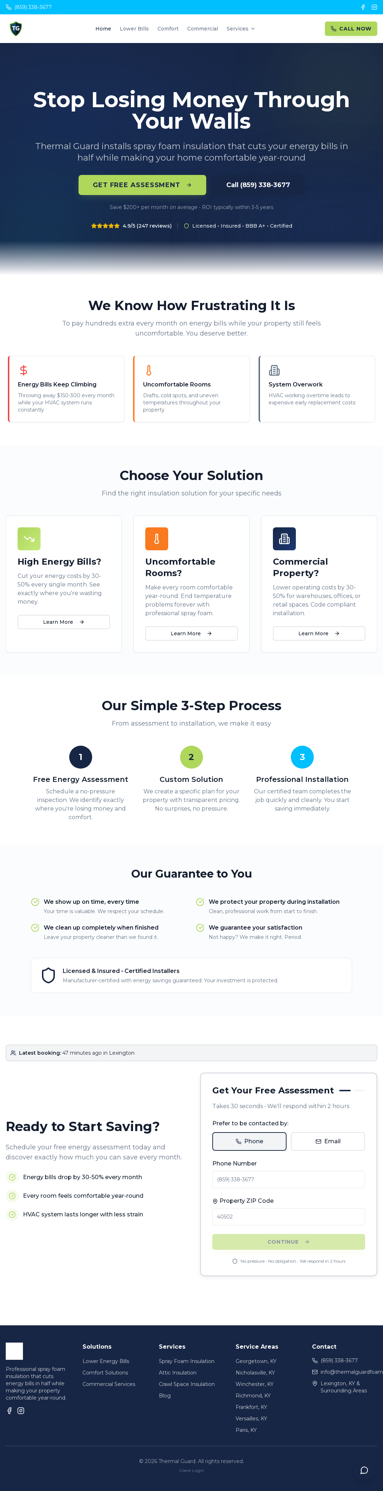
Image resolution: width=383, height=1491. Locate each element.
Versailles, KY (251, 1418)
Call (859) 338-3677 (258, 185)
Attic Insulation (178, 1372)
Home (103, 28)
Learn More (64, 622)
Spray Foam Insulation (186, 1361)
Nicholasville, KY (255, 1372)
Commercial (202, 28)
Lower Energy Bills (105, 1361)
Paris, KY (246, 1430)
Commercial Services (108, 1384)
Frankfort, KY (251, 1407)
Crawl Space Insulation (187, 1384)
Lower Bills (134, 28)
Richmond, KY (253, 1395)
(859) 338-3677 (29, 7)
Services (241, 28)
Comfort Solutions (105, 1372)
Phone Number (234, 1163)
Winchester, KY (255, 1384)
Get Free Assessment (142, 185)
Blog (165, 1395)
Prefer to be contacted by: (250, 1123)
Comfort (168, 28)
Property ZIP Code (243, 1200)
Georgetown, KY (256, 1361)
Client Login (191, 1470)
